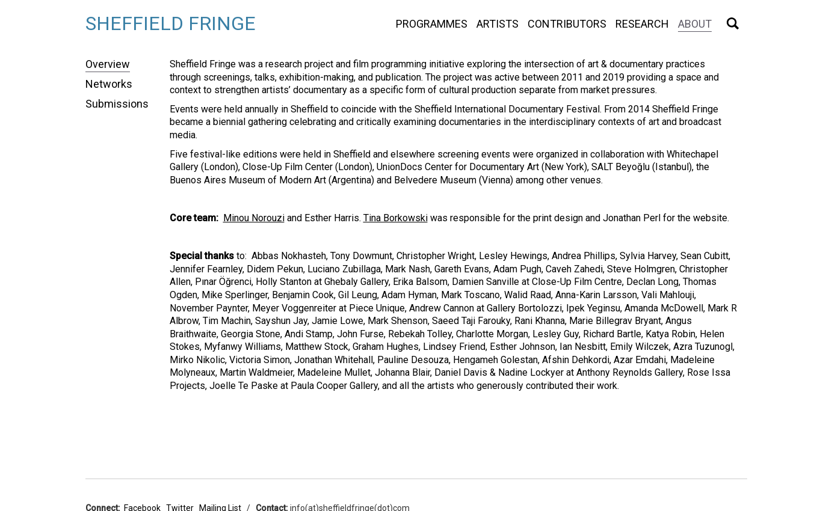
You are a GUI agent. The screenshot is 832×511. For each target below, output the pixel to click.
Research (642, 23)
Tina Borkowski (395, 218)
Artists (497, 23)
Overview (107, 64)
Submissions (117, 103)
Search (733, 23)
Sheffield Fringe (170, 23)
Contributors (567, 23)
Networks (108, 84)
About (695, 23)
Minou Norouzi (254, 218)
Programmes (431, 23)
